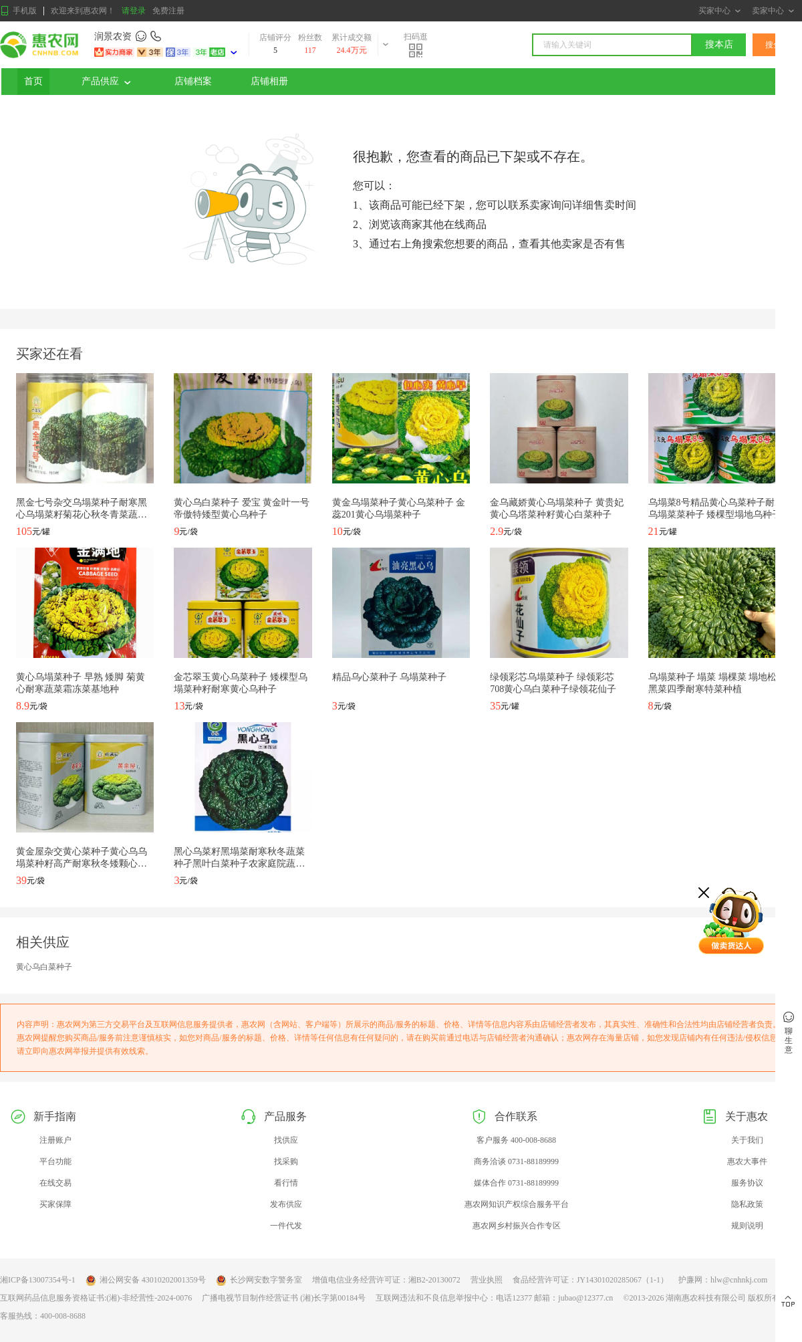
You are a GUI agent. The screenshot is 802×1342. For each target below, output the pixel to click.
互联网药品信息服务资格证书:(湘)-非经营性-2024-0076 (96, 1298)
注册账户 (55, 1140)
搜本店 (719, 44)
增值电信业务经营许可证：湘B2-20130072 (386, 1279)
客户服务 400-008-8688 (516, 1140)
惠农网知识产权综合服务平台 (516, 1204)
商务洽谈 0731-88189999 (516, 1161)
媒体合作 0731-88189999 (516, 1183)
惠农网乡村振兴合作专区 (517, 1225)
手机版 (18, 11)
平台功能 (55, 1161)
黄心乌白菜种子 (44, 967)
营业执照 (487, 1279)
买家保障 (55, 1204)
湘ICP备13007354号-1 (38, 1279)
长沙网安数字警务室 (259, 1280)
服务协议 (747, 1183)
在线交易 (55, 1183)
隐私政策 (747, 1204)
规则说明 (747, 1225)
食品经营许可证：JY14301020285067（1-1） (590, 1279)
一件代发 (286, 1225)
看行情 (286, 1183)
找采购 (286, 1161)
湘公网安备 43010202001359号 (146, 1280)
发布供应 (286, 1204)
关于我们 (747, 1140)
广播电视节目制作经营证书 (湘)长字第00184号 (284, 1298)
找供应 (286, 1140)
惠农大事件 (747, 1161)
